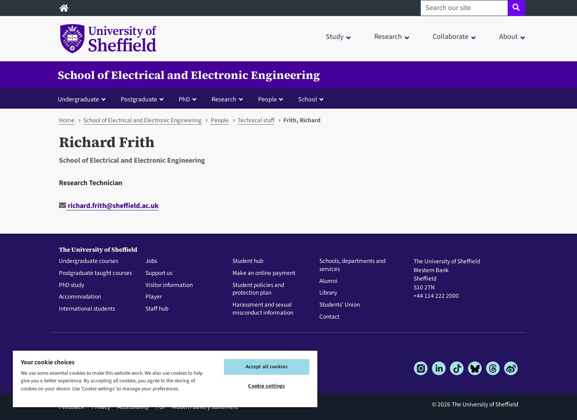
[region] (165, 378)
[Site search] (516, 8)
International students (87, 309)
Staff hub (156, 309)
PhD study (71, 285)
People (220, 120)
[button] (83, 99)
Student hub (247, 261)
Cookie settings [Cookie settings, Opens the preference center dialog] (266, 386)
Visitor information (169, 285)
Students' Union (339, 305)
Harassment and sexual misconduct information (262, 309)
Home (67, 120)
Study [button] (334, 37)
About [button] (508, 37)
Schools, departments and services (352, 265)
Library (328, 293)
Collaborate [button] (450, 37)
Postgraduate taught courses (95, 273)
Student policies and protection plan (258, 289)
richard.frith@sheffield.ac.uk (109, 206)
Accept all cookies (267, 366)
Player (153, 297)
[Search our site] (464, 8)
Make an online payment (263, 273)
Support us (158, 273)
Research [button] (388, 37)
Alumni (328, 281)
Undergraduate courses (88, 261)
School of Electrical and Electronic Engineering (189, 75)
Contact (329, 317)
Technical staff (256, 120)
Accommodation (80, 297)
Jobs (151, 261)
